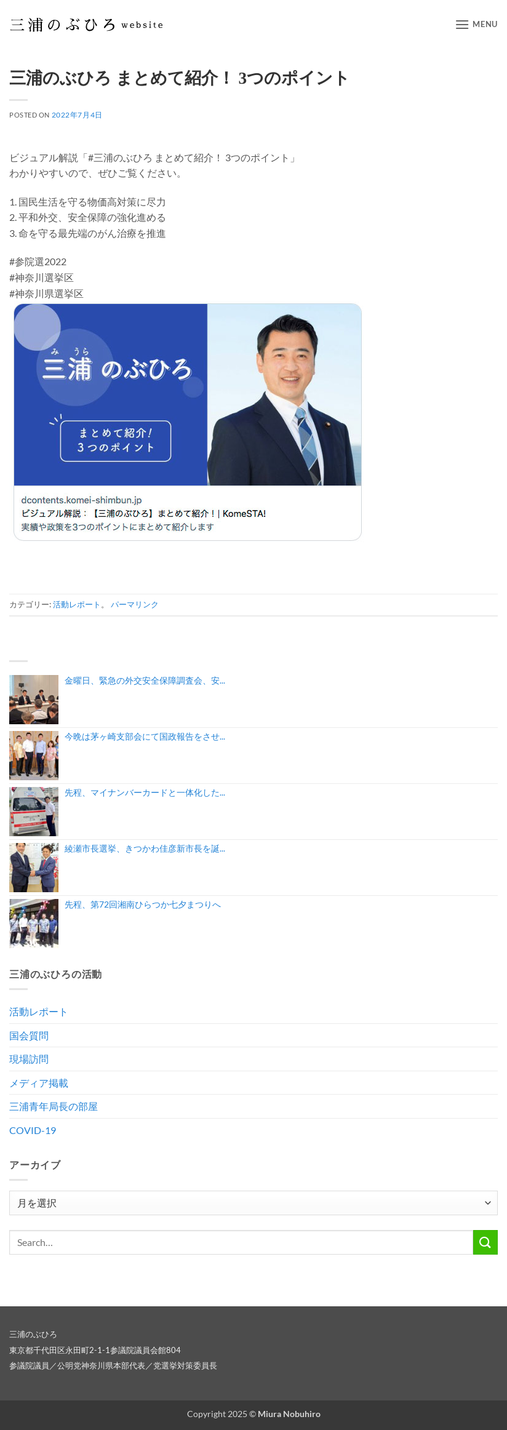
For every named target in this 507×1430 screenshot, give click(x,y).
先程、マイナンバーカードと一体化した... (145, 792)
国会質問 (29, 1035)
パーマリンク (135, 604)
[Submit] (485, 1242)
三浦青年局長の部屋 (53, 1106)
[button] (476, 24)
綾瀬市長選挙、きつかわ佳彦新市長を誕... (145, 848)
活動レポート (77, 604)
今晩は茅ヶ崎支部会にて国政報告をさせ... (145, 736)
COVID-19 (32, 1130)
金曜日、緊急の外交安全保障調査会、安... (145, 680)
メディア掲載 (38, 1082)
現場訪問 (29, 1059)
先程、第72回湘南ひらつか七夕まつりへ (143, 904)
